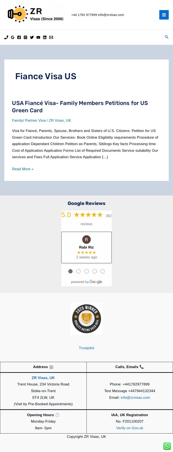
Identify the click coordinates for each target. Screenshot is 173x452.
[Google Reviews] (13, 37)
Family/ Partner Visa (29, 120)
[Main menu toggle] (164, 15)
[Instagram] (25, 37)
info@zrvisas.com (135, 398)
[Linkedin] (45, 37)
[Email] (51, 37)
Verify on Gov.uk (129, 428)
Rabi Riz (86, 247)
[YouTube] (38, 37)
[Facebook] (19, 37)
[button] (167, 37)
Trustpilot (86, 348)
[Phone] (6, 37)
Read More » (22, 169)
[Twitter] (32, 37)
